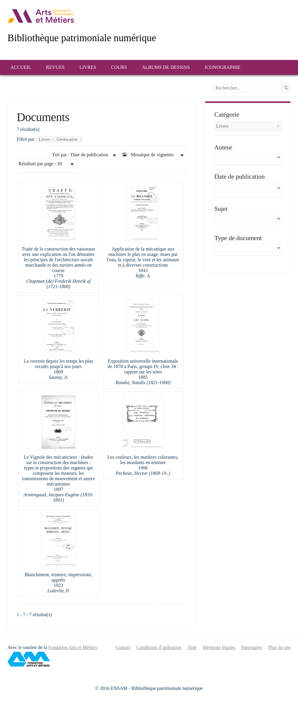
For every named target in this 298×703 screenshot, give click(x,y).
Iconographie (222, 67)
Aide (192, 647)
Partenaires (251, 647)
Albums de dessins (166, 67)
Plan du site (279, 647)
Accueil (20, 67)
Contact (123, 647)
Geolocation (69, 139)
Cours (119, 67)
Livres (88, 67)
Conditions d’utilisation (159, 647)
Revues (55, 67)
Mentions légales (219, 647)
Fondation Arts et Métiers (72, 647)
